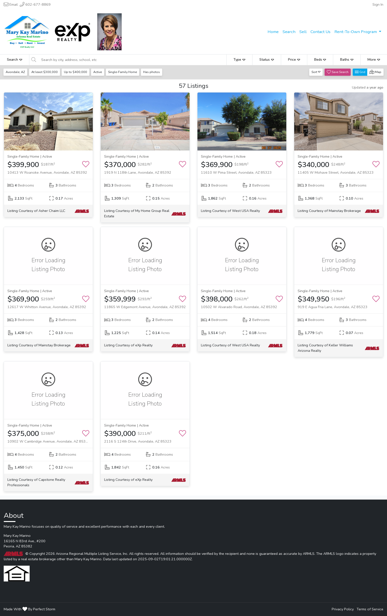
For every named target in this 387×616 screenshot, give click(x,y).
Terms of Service (370, 609)
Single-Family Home (123, 72)
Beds (320, 59)
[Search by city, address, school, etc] (132, 60)
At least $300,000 (45, 72)
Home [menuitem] (273, 32)
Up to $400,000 (76, 72)
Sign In (377, 4)
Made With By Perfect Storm (29, 609)
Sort (316, 72)
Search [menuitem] (289, 32)
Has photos (153, 72)
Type (239, 59)
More (374, 59)
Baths (346, 59)
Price (294, 59)
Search (14, 59)
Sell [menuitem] (303, 32)
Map (375, 72)
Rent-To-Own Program (356, 32)
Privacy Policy (343, 609)
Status (266, 59)
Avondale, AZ (15, 72)
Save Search (337, 72)
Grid (360, 72)
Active (98, 72)
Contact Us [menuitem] (320, 32)
